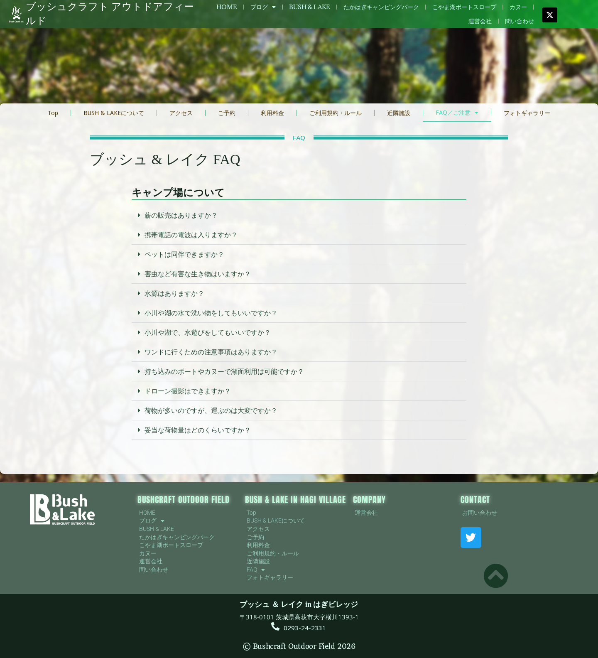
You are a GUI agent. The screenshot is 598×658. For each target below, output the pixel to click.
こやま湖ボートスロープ (464, 7)
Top (53, 113)
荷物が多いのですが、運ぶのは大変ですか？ (211, 410)
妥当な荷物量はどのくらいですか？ (198, 430)
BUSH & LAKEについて (113, 113)
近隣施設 (398, 113)
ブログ (263, 7)
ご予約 (226, 113)
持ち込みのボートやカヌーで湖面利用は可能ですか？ (224, 371)
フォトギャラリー (527, 113)
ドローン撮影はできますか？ (188, 390)
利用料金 (272, 113)
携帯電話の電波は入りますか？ (191, 234)
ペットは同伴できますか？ (184, 254)
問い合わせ (519, 21)
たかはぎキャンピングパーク (381, 7)
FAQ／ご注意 (457, 113)
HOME (226, 7)
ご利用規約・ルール (335, 113)
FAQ (256, 570)
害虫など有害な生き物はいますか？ (198, 273)
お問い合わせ (479, 512)
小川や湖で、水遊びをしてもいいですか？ (208, 332)
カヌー (518, 7)
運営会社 (480, 21)
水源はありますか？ (174, 293)
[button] (299, 215)
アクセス (181, 113)
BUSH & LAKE (309, 7)
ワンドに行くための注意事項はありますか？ (211, 351)
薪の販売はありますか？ (181, 215)
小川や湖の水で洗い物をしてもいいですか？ (211, 312)
